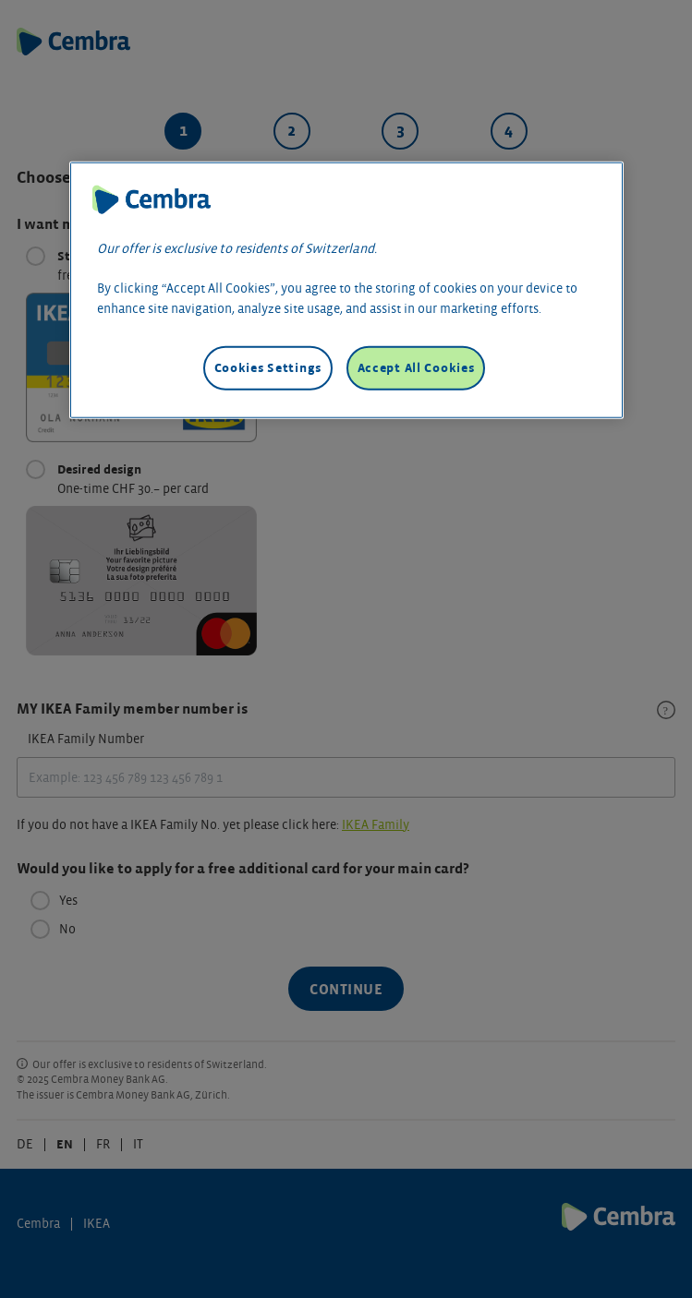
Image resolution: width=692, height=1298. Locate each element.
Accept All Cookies (416, 368)
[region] (346, 290)
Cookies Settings (268, 368)
